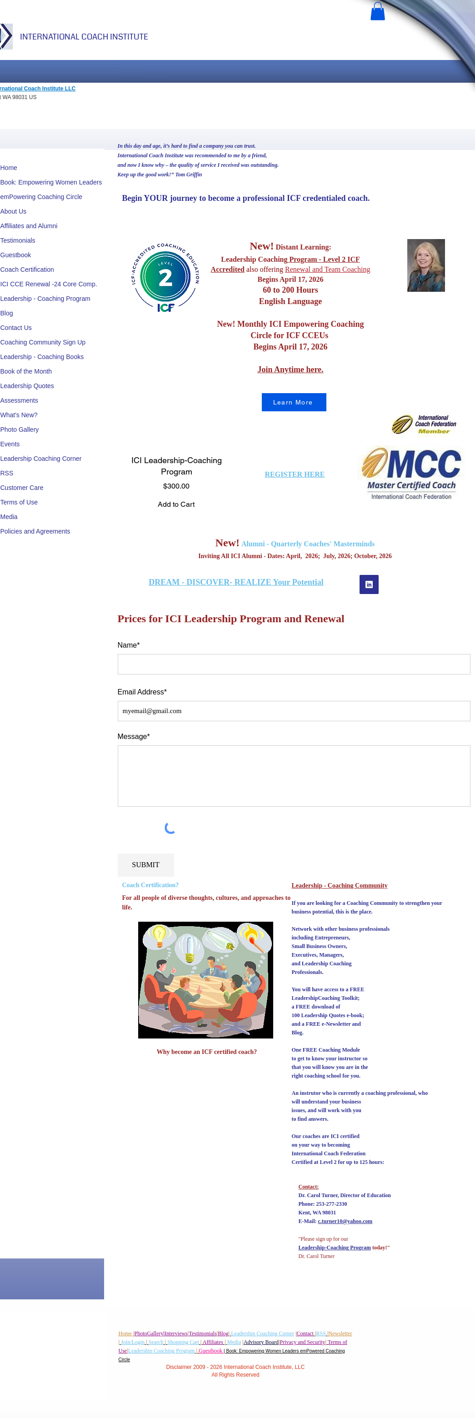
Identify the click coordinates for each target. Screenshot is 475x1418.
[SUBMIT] (146, 865)
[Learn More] (294, 402)
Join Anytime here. (290, 369)
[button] (377, 11)
